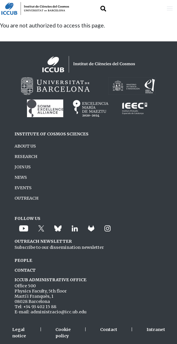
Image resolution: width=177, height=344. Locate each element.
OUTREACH (27, 198)
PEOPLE (23, 260)
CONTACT (25, 270)
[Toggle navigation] (169, 8)
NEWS (21, 177)
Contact (108, 329)
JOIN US (23, 167)
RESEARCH (26, 156)
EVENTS (23, 187)
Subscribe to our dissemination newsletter (59, 247)
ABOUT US (25, 146)
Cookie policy (63, 333)
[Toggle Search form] (103, 8)
